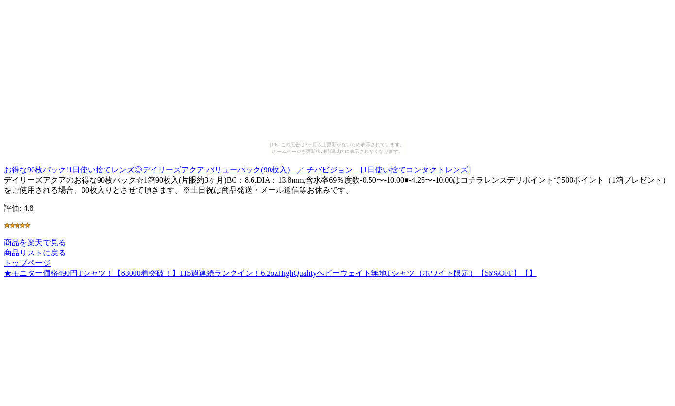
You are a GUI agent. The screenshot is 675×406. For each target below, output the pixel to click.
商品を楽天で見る (35, 242)
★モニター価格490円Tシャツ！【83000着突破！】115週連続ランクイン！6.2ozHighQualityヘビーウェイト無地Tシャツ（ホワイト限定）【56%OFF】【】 (270, 273)
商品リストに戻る (35, 253)
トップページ (27, 263)
